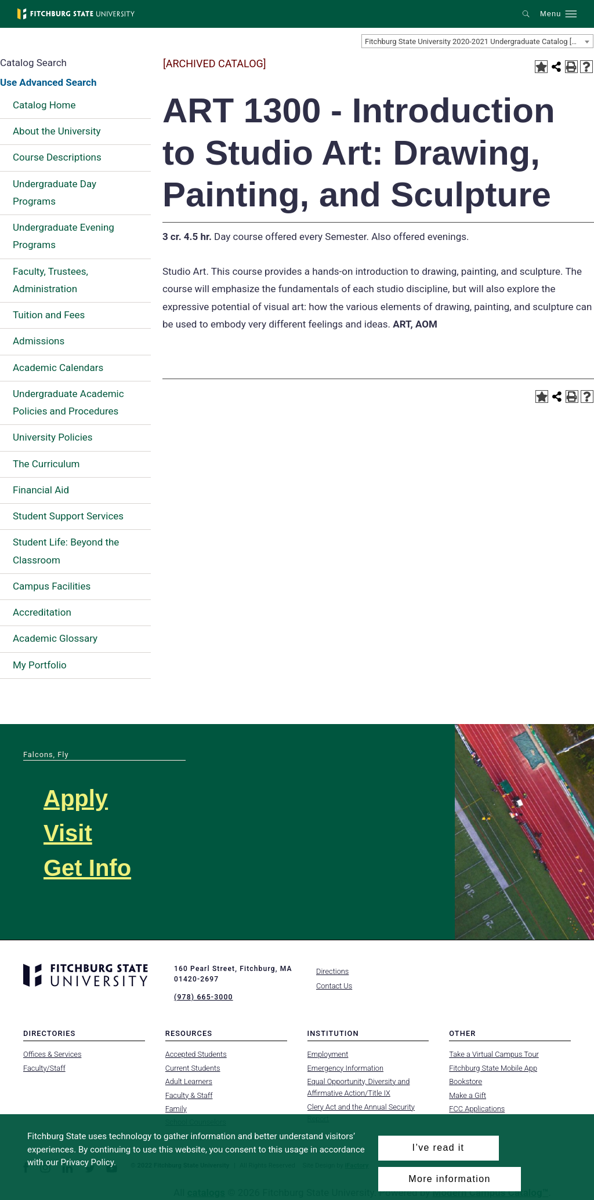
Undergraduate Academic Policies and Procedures (68, 402)
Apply (76, 798)
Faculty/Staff (44, 1067)
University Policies (53, 437)
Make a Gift (467, 1094)
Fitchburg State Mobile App (493, 1067)
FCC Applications (477, 1108)
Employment (328, 1054)
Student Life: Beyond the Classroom (66, 550)
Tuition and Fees (49, 315)
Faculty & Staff (189, 1094)
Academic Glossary (55, 638)
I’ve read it (438, 1147)
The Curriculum (46, 464)
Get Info (87, 868)
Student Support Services (68, 516)
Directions (332, 971)
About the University (57, 131)
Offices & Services (52, 1054)
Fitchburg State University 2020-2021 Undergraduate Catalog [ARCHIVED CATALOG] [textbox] (479, 41)
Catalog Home (44, 105)
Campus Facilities (51, 586)
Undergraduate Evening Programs (63, 235)
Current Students (192, 1067)
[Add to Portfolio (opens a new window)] (541, 66)
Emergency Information (345, 1067)
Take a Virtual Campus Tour (494, 1054)
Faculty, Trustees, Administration (50, 280)
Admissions (38, 341)
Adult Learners (188, 1081)
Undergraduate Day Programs (54, 192)
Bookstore (465, 1081)
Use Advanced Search (48, 82)
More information (449, 1179)
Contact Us (334, 985)
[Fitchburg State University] (76, 14)
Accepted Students (196, 1054)
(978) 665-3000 (203, 997)
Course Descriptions (57, 157)
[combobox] (477, 41)
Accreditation (42, 612)
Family (176, 1108)
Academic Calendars (58, 367)
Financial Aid (41, 490)
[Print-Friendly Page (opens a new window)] (571, 66)
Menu (550, 14)
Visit (68, 833)
